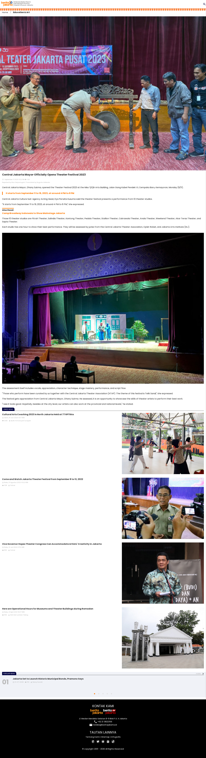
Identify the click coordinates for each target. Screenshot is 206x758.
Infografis (116, 736)
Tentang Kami (92, 736)
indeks (198, 674)
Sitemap (105, 736)
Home (5, 12)
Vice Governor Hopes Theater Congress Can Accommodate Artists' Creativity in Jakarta (52, 543)
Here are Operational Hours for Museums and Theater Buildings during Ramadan (47, 608)
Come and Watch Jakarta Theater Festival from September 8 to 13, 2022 (42, 479)
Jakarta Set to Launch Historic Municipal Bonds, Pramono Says (48, 678)
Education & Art (21, 12)
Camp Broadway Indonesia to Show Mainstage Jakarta (33, 213)
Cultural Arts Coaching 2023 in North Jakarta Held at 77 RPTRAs (38, 414)
